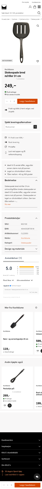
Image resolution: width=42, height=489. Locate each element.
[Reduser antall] (7, 101)
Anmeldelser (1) (13, 258)
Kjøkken (14, 19)
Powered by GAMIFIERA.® (11, 297)
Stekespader (35, 19)
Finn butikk (25, 2)
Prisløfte (11, 146)
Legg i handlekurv (27, 101)
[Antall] (10, 101)
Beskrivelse (10, 180)
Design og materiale (15, 248)
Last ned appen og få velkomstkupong (16, 153)
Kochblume (9, 69)
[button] (36, 308)
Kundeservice (36, 2)
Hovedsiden (6, 19)
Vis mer (8, 204)
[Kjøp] (10, 406)
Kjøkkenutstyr (24, 19)
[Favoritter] (38, 351)
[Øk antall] (14, 101)
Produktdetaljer (12, 218)
